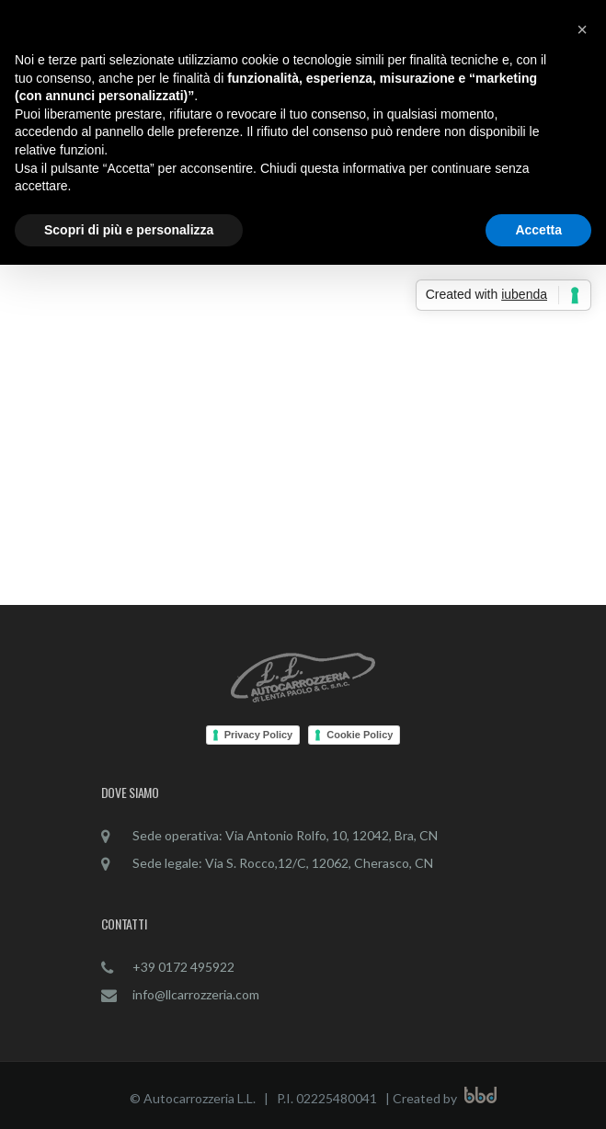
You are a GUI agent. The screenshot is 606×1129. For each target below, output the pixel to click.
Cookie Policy (359, 734)
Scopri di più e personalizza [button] (128, 229)
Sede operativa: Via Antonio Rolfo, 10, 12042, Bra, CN (285, 835)
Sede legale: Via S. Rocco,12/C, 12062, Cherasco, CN (282, 863)
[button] (582, 29)
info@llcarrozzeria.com (195, 994)
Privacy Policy (258, 734)
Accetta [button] (538, 229)
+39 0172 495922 (183, 967)
